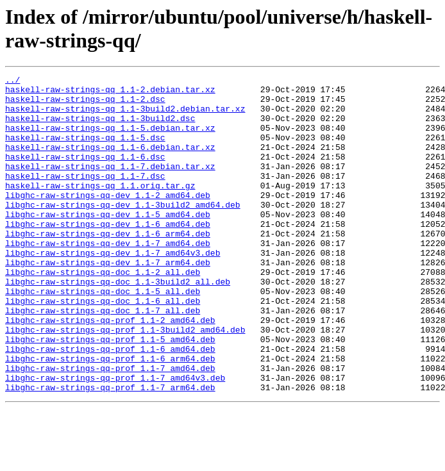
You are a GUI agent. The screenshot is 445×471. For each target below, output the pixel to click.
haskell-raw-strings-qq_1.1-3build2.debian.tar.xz (125, 116)
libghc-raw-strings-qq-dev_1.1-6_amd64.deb (107, 254)
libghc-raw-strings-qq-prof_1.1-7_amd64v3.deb (115, 439)
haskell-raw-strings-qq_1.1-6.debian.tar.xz (110, 162)
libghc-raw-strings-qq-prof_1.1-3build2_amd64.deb (125, 381)
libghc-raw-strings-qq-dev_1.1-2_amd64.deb (107, 220)
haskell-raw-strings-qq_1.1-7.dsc (85, 196)
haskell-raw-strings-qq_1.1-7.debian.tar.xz (110, 185)
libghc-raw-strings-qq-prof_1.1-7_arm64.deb (110, 450)
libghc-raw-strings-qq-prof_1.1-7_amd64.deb (110, 427)
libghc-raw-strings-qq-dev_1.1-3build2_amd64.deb (122, 231)
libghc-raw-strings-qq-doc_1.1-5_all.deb (102, 335)
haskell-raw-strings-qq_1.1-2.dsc (85, 104)
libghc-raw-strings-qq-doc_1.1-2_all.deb (102, 312)
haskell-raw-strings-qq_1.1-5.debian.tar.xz (110, 139)
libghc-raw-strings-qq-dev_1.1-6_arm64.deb (107, 266)
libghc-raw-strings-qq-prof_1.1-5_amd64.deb (110, 393)
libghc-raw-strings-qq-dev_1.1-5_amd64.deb (107, 243)
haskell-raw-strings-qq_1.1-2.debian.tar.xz (110, 93)
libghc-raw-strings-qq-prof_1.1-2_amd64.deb (110, 370)
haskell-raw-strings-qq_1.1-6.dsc (85, 173)
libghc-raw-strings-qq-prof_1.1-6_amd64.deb (110, 404)
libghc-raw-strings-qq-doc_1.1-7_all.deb (102, 358)
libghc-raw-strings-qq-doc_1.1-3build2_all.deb (117, 323)
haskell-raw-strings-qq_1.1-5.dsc (85, 150)
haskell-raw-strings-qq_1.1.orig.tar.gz (100, 208)
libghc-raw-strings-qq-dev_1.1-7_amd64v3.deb (112, 289)
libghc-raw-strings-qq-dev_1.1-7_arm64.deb (107, 300)
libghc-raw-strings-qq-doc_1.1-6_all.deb (102, 346)
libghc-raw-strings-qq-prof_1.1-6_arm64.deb (110, 416)
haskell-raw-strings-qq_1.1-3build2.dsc (100, 127)
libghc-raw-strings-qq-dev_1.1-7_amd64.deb (107, 277)
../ (12, 81)
